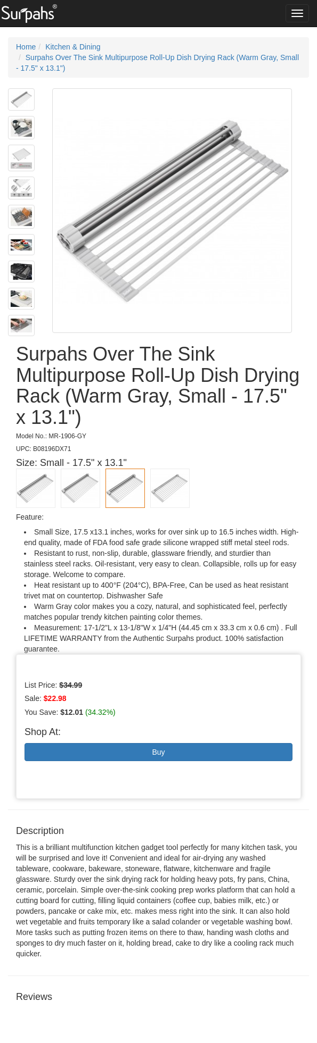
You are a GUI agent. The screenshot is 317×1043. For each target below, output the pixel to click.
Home (26, 47)
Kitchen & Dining (73, 47)
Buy (158, 752)
